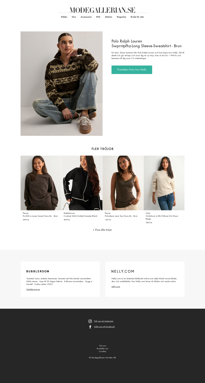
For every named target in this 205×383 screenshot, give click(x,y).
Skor (74, 17)
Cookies (102, 351)
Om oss (102, 346)
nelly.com (116, 287)
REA (98, 17)
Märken (108, 17)
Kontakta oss (102, 349)
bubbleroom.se (33, 289)
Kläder (64, 17)
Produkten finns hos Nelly (131, 69)
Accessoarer (86, 17)
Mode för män (137, 17)
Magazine (121, 17)
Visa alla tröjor (103, 230)
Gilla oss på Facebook (104, 327)
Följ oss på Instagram (103, 321)
